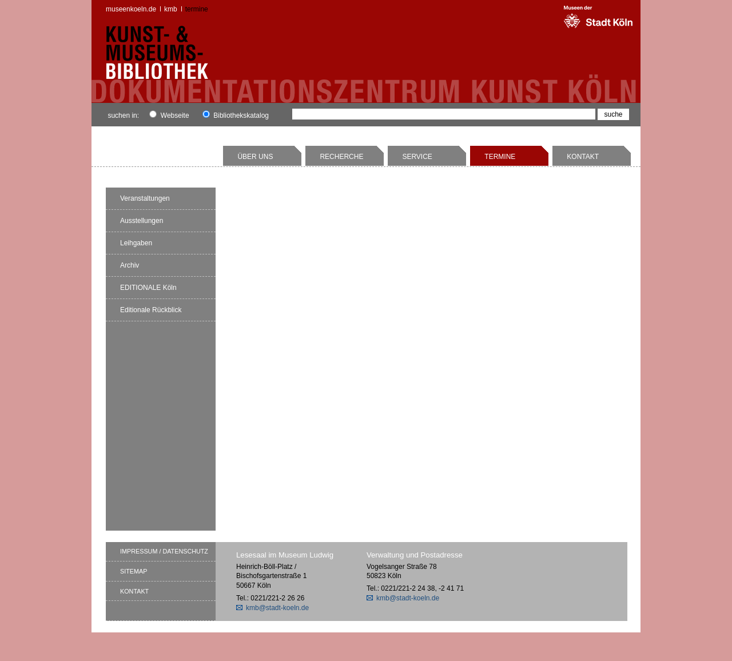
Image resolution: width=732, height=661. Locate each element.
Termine (196, 9)
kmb (170, 9)
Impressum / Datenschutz (164, 551)
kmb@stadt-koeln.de (277, 608)
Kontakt (583, 157)
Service (417, 157)
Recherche (341, 157)
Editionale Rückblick (150, 310)
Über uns (255, 157)
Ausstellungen (141, 221)
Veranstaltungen (145, 198)
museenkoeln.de (131, 9)
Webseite (169, 116)
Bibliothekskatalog (235, 116)
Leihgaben (136, 243)
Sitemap (133, 571)
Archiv (129, 265)
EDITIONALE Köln (148, 288)
